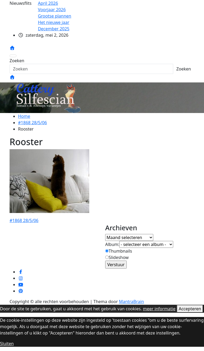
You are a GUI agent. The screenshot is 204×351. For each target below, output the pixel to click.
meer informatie (159, 309)
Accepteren (190, 309)
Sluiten (7, 343)
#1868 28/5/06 (24, 220)
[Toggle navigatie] (13, 56)
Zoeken (17, 61)
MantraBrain (131, 301)
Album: (112, 244)
